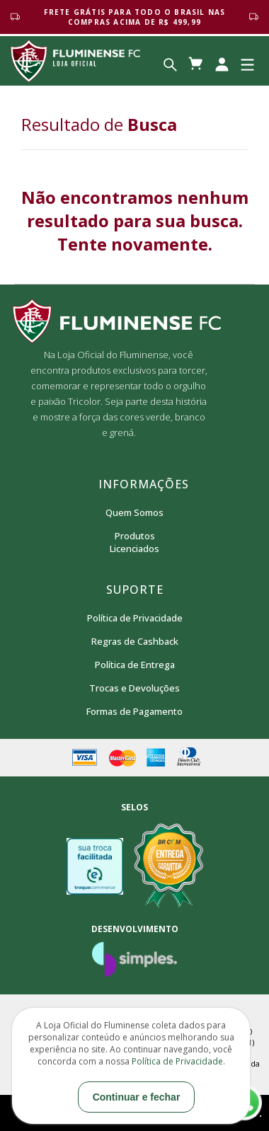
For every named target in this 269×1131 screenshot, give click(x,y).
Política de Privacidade (135, 618)
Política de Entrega (135, 664)
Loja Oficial (75, 61)
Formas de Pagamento (134, 711)
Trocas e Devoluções (134, 688)
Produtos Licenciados (134, 542)
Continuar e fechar (137, 1097)
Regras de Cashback (134, 641)
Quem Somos (134, 512)
